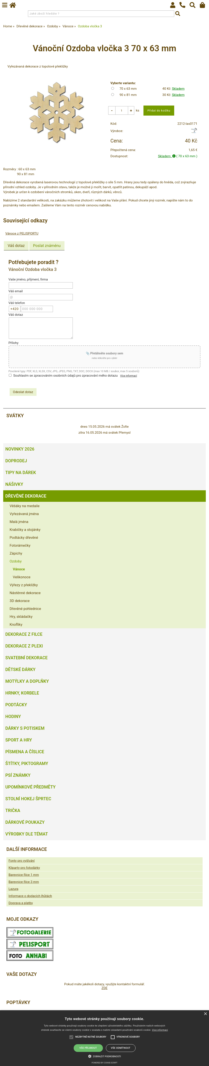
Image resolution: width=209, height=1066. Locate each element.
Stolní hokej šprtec (28, 798)
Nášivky (14, 484)
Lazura (13, 889)
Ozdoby (16, 561)
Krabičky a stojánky (25, 529)
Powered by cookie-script (104, 1063)
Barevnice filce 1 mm (24, 875)
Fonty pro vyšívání (22, 861)
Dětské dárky (20, 669)
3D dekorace (20, 601)
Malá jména (19, 522)
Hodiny (13, 716)
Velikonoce (21, 577)
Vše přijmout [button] (88, 1048)
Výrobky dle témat (26, 834)
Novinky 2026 (19, 449)
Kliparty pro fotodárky (24, 868)
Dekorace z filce (23, 634)
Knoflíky (16, 624)
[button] (104, 1056)
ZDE (104, 988)
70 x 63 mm (128, 89)
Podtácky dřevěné (24, 537)
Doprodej (16, 460)
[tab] (16, 246)
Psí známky (18, 775)
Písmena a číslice (24, 751)
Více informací (128, 375)
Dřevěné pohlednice (25, 608)
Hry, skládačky (21, 616)
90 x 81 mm (128, 95)
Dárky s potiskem (24, 728)
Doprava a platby (21, 903)
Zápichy (16, 553)
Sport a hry (18, 740)
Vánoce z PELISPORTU (21, 234)
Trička (12, 810)
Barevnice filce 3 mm (24, 882)
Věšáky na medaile (24, 506)
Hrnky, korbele (22, 693)
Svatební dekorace (26, 657)
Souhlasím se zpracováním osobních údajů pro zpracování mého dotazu (65, 376)
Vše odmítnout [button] (120, 1048)
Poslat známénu (47, 246)
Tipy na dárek (20, 472)
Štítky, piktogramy (26, 763)
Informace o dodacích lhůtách (30, 896)
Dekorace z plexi (24, 646)
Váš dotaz (16, 246)
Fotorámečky (20, 545)
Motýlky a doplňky (27, 681)
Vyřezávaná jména (24, 514)
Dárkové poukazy (25, 822)
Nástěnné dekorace (25, 593)
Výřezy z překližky (24, 585)
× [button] (205, 1014)
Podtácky (16, 704)
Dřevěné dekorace (25, 496)
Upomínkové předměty (30, 787)
